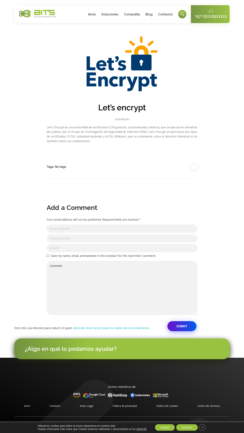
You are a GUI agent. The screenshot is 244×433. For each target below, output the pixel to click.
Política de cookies (167, 406)
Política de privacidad (124, 406)
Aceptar (164, 427)
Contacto (55, 406)
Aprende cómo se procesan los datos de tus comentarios (111, 328)
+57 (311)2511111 (211, 15)
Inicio (27, 406)
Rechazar (187, 427)
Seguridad (122, 119)
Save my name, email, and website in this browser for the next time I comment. (103, 256)
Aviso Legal (86, 406)
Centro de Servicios (209, 406)
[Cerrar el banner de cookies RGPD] (202, 427)
